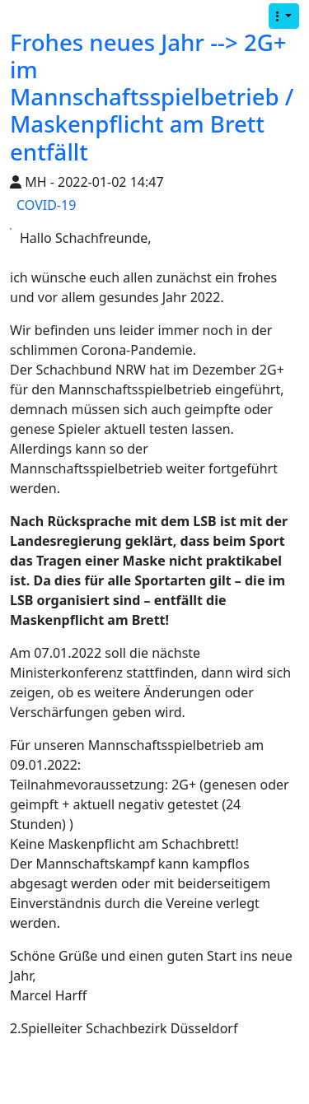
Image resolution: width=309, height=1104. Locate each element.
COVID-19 (46, 205)
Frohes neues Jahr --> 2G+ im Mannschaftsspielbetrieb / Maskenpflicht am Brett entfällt (151, 96)
